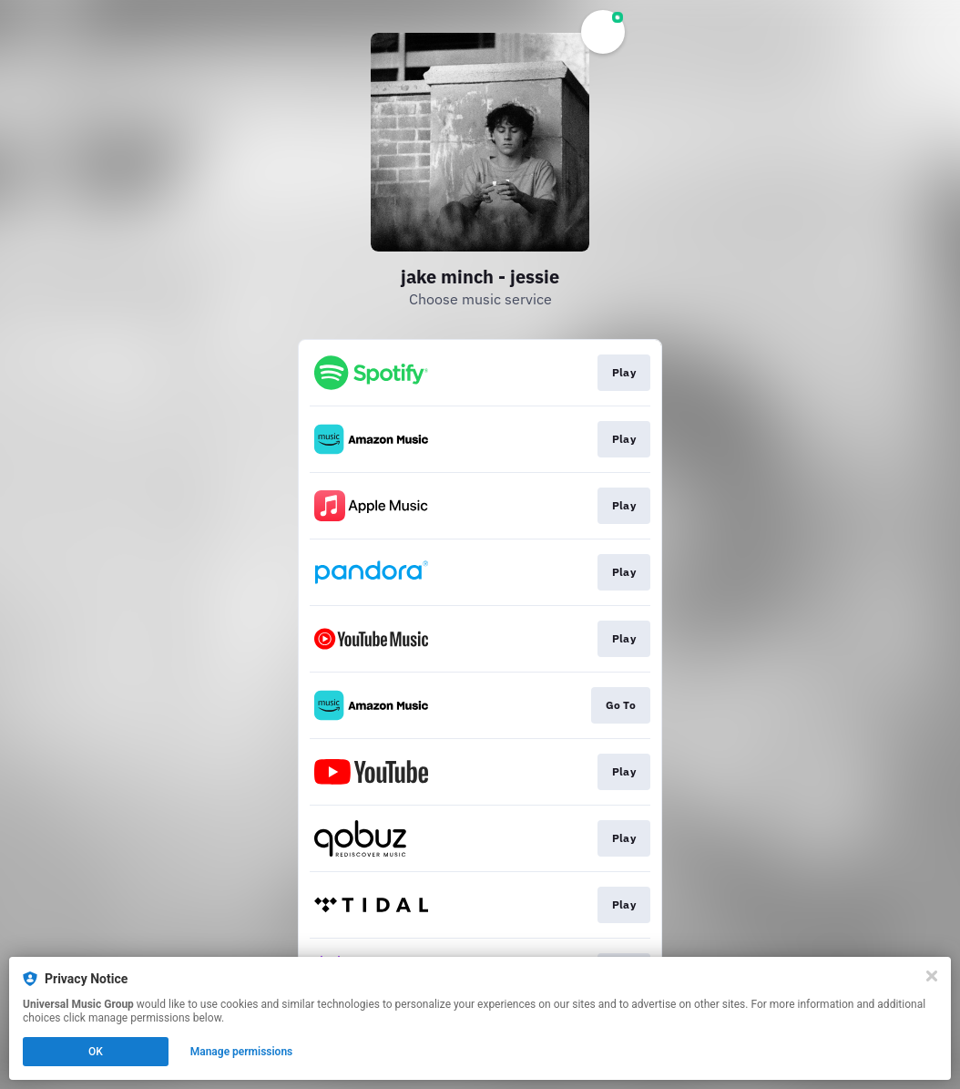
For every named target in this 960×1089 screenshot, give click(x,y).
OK (95, 1051)
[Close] (931, 976)
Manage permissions (241, 1051)
